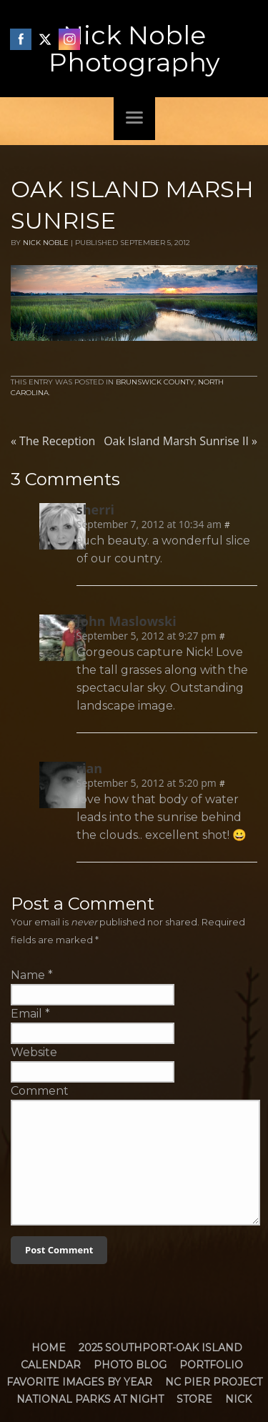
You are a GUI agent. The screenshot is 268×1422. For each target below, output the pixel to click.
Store (194, 1399)
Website (34, 1052)
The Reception (53, 441)
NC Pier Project (213, 1382)
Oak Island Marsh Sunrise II (180, 441)
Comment (40, 1091)
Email (26, 1013)
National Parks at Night (90, 1399)
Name (28, 975)
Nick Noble (46, 242)
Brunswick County (155, 382)
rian (89, 768)
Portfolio (211, 1364)
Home (48, 1347)
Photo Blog (130, 1364)
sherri (95, 509)
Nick (238, 1399)
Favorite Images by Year (79, 1382)
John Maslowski (126, 621)
